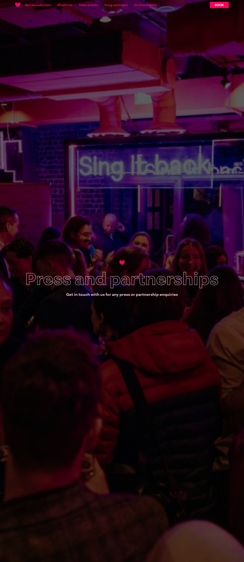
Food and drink (145, 5)
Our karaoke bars (38, 5)
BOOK (219, 5)
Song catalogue (116, 5)
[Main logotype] (17, 4)
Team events (88, 5)
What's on (64, 5)
